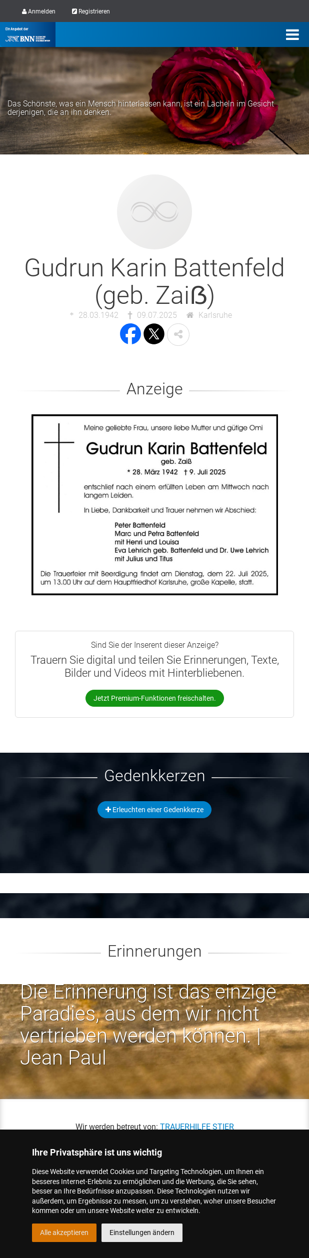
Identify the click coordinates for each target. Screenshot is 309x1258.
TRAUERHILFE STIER (197, 1127)
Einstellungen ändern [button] (142, 1233)
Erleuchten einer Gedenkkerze (155, 810)
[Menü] (292, 34)
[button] (178, 334)
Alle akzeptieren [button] (64, 1233)
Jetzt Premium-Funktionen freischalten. (155, 698)
